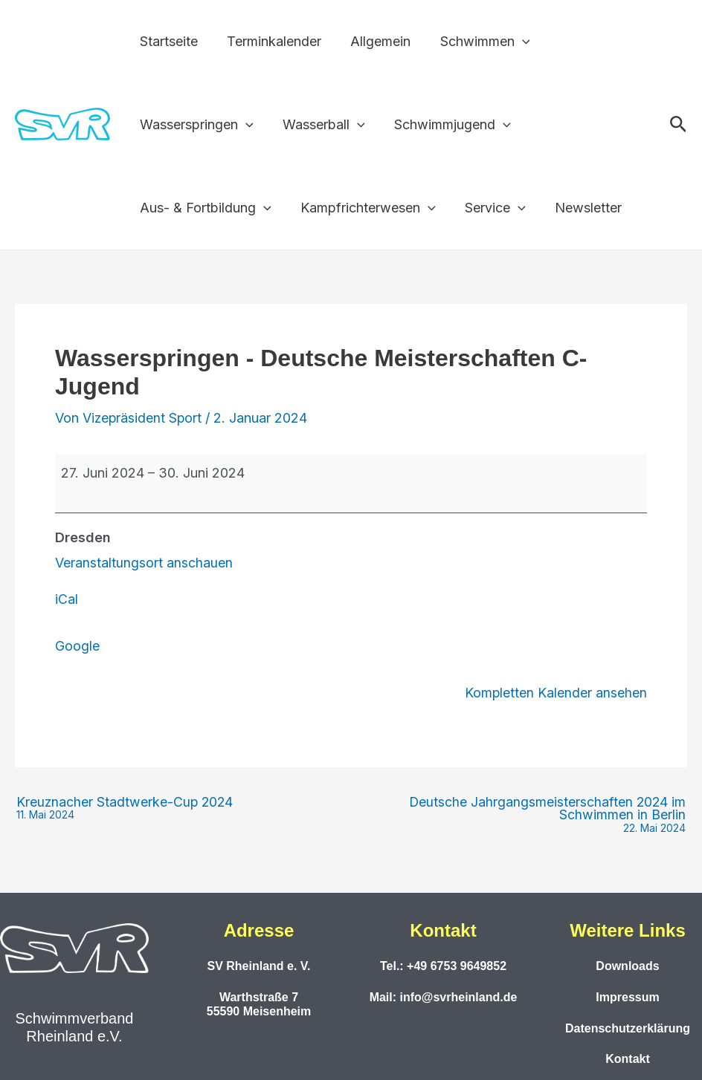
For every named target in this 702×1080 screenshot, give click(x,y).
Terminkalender (270, 41)
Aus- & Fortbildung (204, 208)
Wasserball (320, 124)
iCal (66, 599)
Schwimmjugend (446, 124)
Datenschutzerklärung (627, 1027)
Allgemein (374, 41)
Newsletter (579, 207)
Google (77, 645)
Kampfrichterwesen (364, 208)
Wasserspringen (195, 124)
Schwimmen (476, 41)
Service (489, 208)
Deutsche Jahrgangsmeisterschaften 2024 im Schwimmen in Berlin (519, 814)
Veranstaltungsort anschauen (144, 562)
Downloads (627, 965)
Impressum (627, 995)
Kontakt (627, 1058)
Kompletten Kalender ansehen (555, 691)
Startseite (167, 41)
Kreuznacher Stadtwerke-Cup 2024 (126, 807)
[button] (513, 41)
